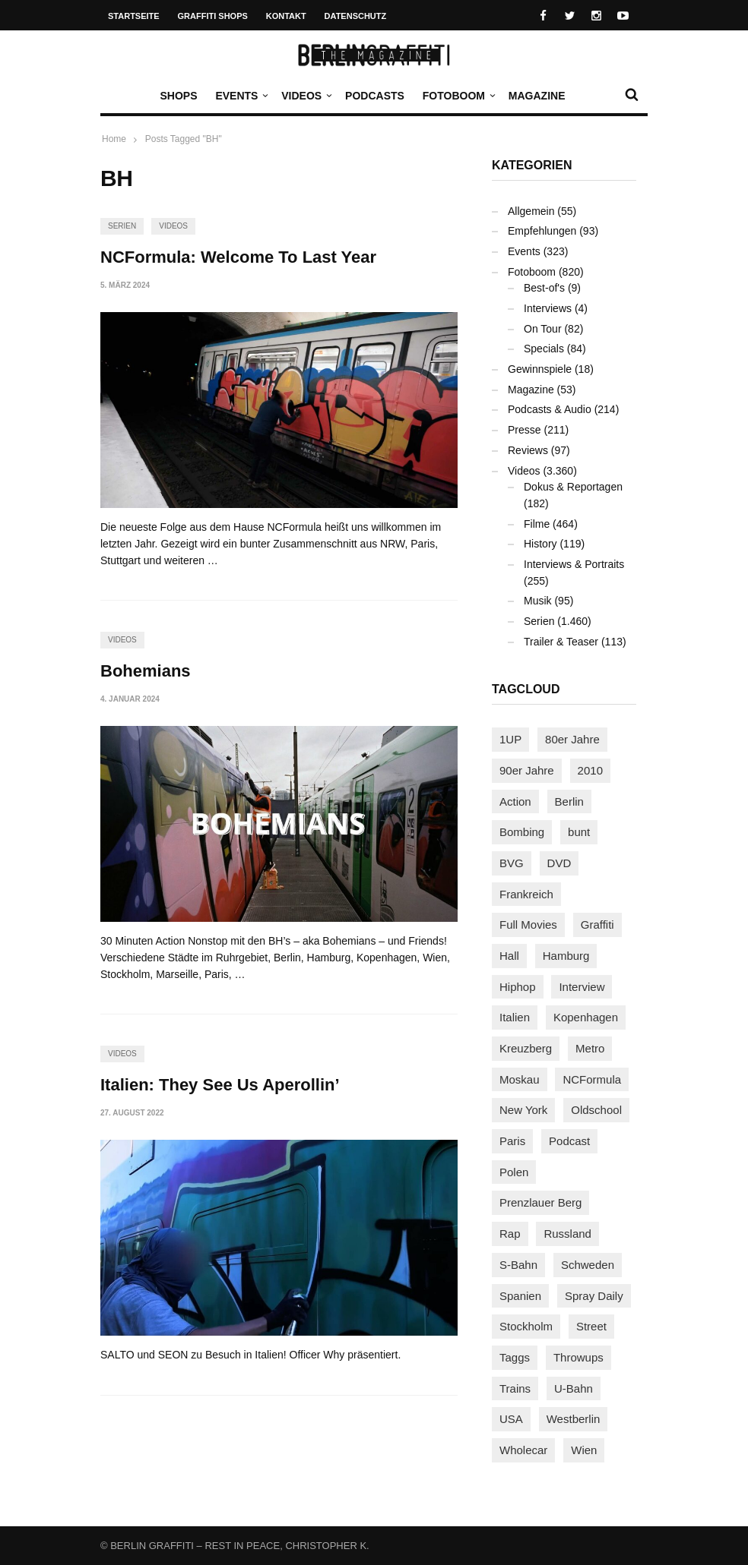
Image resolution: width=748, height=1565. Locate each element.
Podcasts (374, 96)
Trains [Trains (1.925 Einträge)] (515, 1388)
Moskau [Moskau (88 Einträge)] (519, 1079)
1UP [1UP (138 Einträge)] (510, 739)
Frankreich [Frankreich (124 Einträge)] (526, 894)
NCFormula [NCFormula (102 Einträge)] (592, 1079)
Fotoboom (458, 96)
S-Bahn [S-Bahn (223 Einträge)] (518, 1264)
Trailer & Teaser (561, 642)
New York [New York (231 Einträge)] (523, 1109)
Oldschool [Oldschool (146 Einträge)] (596, 1109)
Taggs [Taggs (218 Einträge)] (514, 1357)
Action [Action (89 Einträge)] (515, 801)
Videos (305, 96)
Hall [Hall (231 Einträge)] (509, 955)
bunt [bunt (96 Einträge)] (579, 831)
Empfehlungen (542, 231)
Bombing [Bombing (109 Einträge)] (521, 831)
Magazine (537, 96)
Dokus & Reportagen (573, 487)
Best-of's (544, 288)
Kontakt (286, 16)
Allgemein (531, 211)
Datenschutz (356, 16)
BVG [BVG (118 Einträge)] (511, 863)
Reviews (528, 450)
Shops (178, 96)
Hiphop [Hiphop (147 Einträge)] (517, 986)
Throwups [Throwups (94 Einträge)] (578, 1357)
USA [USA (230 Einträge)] (511, 1418)
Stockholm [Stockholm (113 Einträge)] (526, 1326)
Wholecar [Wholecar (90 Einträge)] (523, 1450)
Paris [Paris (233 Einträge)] (512, 1140)
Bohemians (145, 670)
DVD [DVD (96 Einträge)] (559, 863)
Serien (122, 226)
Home (114, 139)
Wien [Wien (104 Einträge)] (584, 1450)
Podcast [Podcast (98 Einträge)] (569, 1140)
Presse (524, 430)
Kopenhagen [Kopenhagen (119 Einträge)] (585, 1017)
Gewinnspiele (540, 369)
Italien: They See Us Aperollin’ (220, 1084)
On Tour (543, 329)
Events (240, 96)
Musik (538, 601)
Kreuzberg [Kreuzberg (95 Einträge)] (525, 1048)
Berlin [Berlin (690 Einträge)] (569, 801)
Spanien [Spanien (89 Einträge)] (520, 1295)
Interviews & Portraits (574, 564)
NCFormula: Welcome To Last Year (238, 257)
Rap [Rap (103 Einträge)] (510, 1233)
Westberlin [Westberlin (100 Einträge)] (574, 1418)
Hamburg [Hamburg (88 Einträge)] (566, 955)
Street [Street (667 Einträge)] (591, 1326)
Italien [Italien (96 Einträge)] (514, 1017)
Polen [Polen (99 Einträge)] (513, 1172)
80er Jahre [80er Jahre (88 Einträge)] (572, 739)
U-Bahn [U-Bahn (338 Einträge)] (573, 1388)
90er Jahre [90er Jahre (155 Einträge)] (526, 770)
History (540, 544)
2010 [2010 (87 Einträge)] (590, 770)
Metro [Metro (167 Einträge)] (589, 1048)
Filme (537, 524)
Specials (544, 348)
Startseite (134, 16)
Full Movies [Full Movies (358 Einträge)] (528, 924)
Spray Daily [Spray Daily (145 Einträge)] (594, 1295)
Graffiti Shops (213, 16)
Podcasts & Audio (549, 409)
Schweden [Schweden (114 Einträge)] (587, 1264)
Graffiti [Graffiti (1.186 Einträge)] (597, 924)
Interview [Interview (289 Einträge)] (581, 986)
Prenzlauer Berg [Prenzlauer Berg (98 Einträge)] (540, 1202)
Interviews (548, 308)
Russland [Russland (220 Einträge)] (567, 1233)
